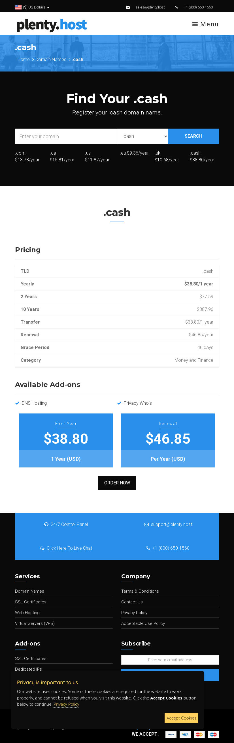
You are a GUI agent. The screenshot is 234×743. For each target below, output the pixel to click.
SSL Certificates (30, 602)
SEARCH (193, 136)
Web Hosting (27, 612)
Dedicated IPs (28, 669)
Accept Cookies (181, 718)
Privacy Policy (134, 612)
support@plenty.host (168, 524)
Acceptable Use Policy (143, 623)
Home (24, 59)
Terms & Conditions (140, 591)
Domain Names (50, 59)
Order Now (117, 483)
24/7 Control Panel (66, 524)
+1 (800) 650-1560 (198, 7)
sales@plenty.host (150, 7)
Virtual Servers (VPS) (35, 623)
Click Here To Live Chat (66, 548)
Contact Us (132, 602)
